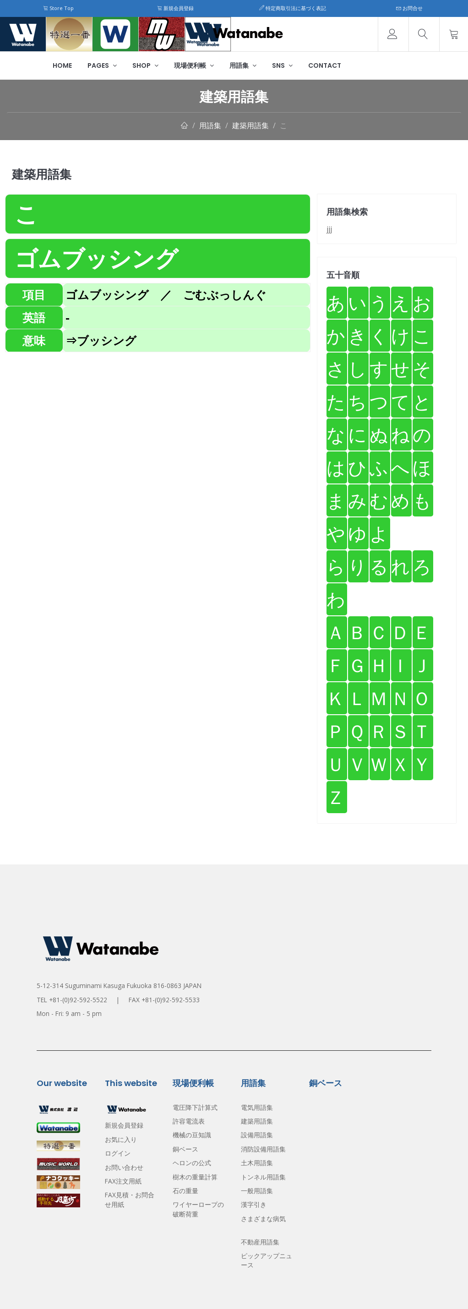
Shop (145, 65)
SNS (282, 65)
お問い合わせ (124, 1167)
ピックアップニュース (266, 1260)
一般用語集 (257, 1190)
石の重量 (185, 1190)
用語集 (242, 65)
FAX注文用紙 (123, 1181)
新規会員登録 (175, 8)
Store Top (58, 8)
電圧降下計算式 (195, 1107)
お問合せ (409, 8)
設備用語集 (257, 1134)
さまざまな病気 (263, 1218)
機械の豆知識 (192, 1134)
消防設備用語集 (263, 1149)
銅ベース (185, 1149)
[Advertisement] (157, 416)
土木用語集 (257, 1162)
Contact (324, 65)
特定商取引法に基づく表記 (292, 8)
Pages (102, 65)
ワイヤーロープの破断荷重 (198, 1209)
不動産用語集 (260, 1242)
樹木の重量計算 (195, 1177)
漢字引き (254, 1204)
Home (62, 65)
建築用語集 (250, 125)
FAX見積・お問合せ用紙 (129, 1199)
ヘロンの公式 (192, 1162)
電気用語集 (257, 1107)
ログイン (118, 1153)
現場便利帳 (194, 65)
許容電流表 (189, 1121)
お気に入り (121, 1139)
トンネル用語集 (263, 1177)
